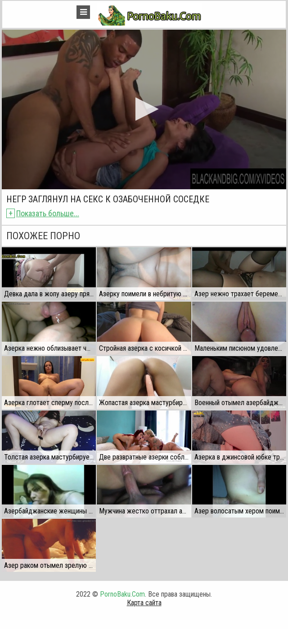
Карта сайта (144, 602)
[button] (144, 109)
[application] (144, 109)
